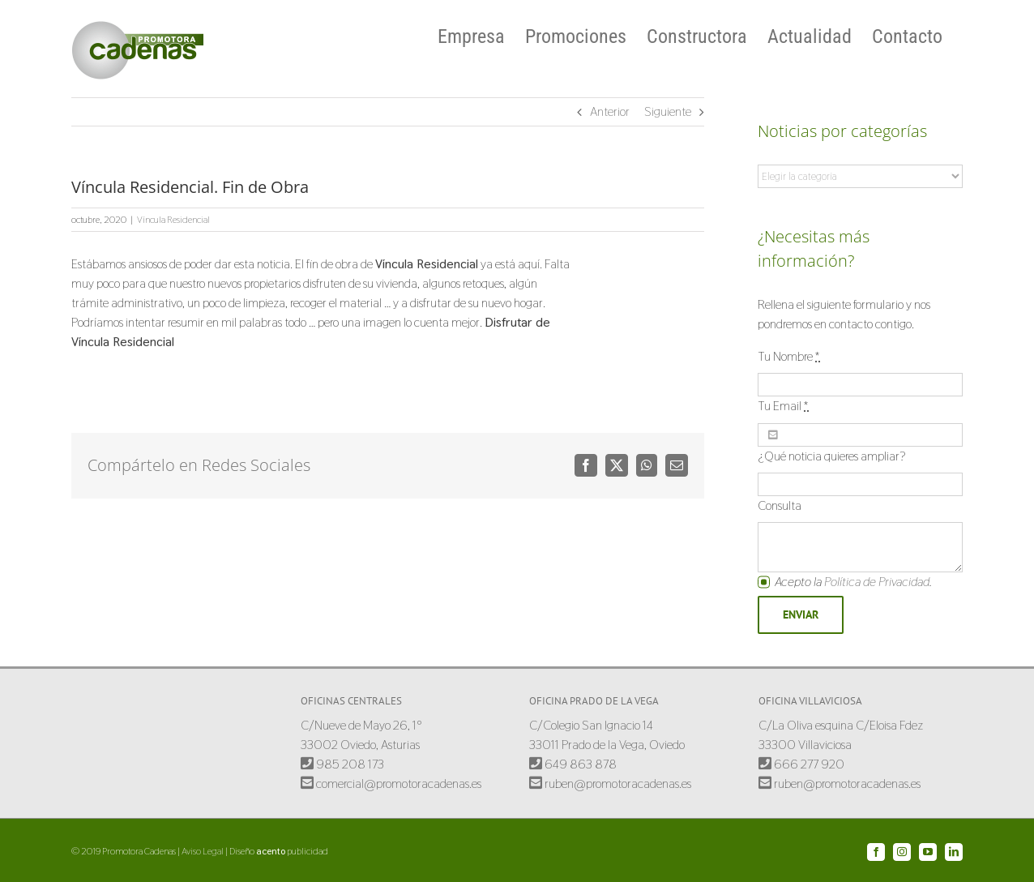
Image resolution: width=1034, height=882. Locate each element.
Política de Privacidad (876, 581)
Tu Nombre (789, 356)
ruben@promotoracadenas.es (610, 783)
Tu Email (783, 405)
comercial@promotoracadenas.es (391, 783)
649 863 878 (573, 764)
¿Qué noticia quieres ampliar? (832, 456)
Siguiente (667, 111)
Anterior (610, 111)
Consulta (779, 505)
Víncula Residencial (173, 219)
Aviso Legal (203, 851)
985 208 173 (342, 764)
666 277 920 (801, 764)
